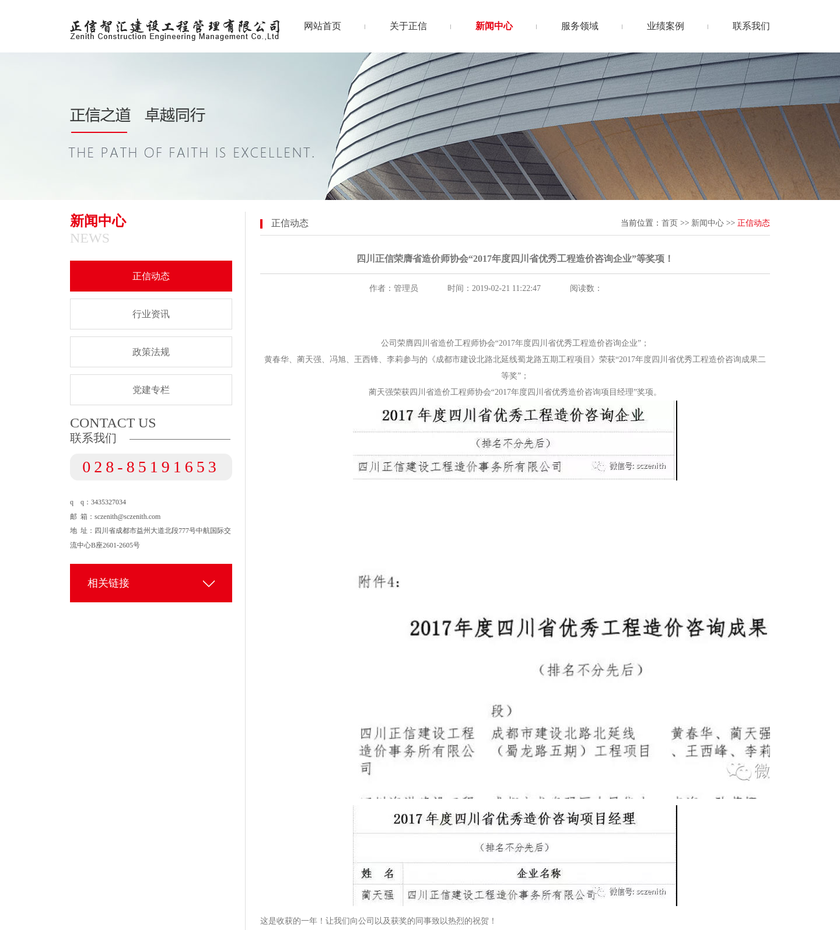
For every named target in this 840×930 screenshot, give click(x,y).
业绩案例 (665, 26)
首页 (670, 223)
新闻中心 (494, 26)
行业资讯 (151, 314)
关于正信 (408, 26)
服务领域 (579, 26)
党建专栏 (151, 390)
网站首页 (322, 26)
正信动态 (151, 276)
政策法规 (151, 352)
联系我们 (751, 26)
